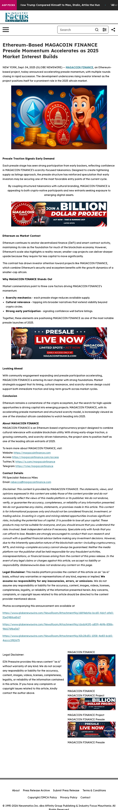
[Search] (75, 29)
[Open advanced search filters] (104, 29)
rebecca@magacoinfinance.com (31, 482)
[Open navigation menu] (6, 29)
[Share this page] (113, 29)
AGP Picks (8, 5)
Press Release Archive (36, 790)
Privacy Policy (68, 797)
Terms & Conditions (94, 790)
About (16, 790)
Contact (85, 797)
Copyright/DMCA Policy (42, 797)
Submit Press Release (66, 790)
